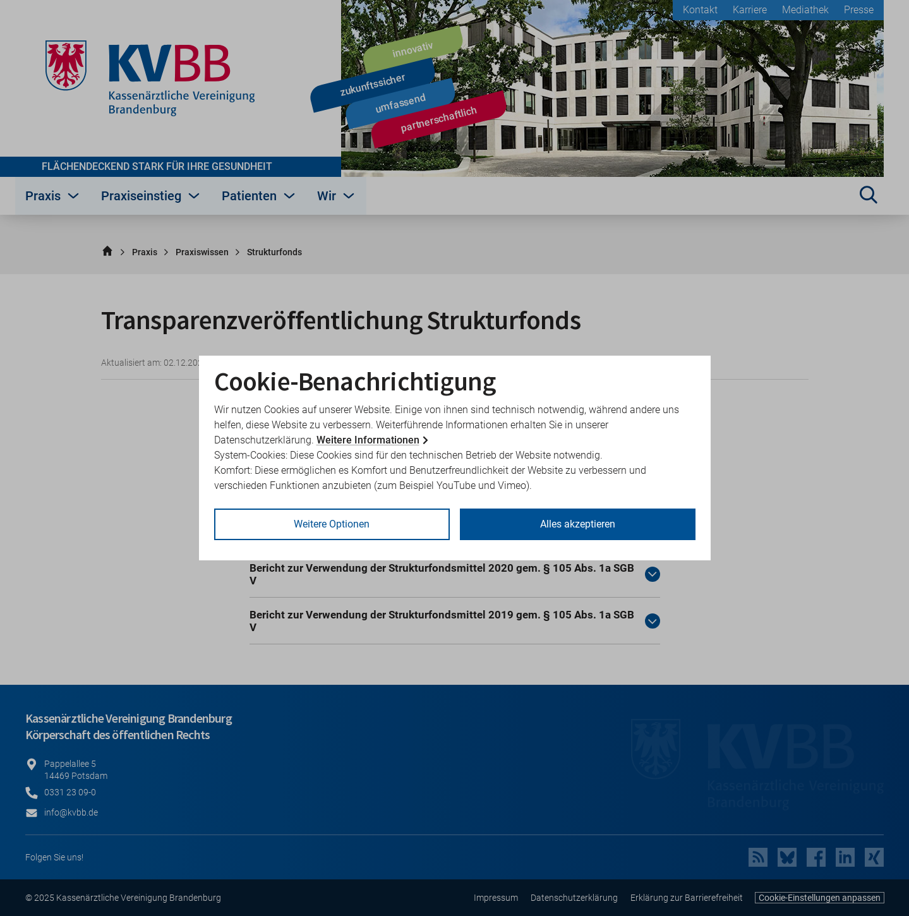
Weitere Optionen (332, 524)
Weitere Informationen (367, 440)
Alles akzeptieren (577, 524)
